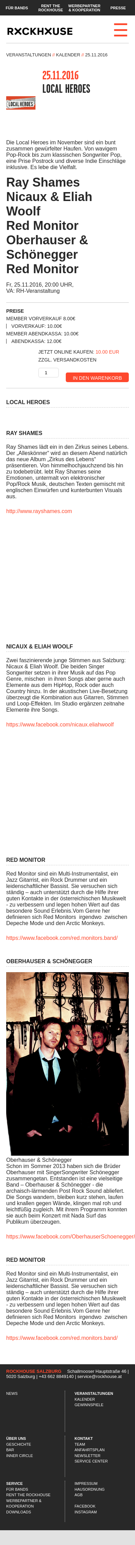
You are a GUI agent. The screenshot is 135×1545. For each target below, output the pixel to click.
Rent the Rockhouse (50, 7)
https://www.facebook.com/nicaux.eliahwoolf (60, 724)
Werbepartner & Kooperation (84, 7)
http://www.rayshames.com (39, 511)
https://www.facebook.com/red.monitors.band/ (62, 938)
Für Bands (17, 7)
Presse (118, 7)
